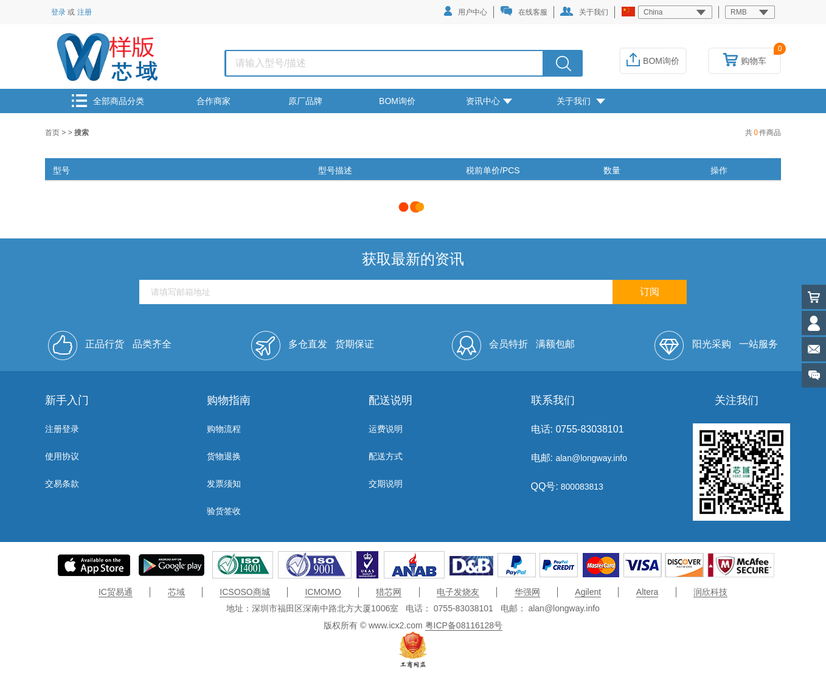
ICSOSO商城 (244, 592)
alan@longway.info (590, 458)
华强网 (527, 592)
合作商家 (213, 101)
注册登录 (62, 429)
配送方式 (386, 456)
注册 (84, 12)
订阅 (649, 292)
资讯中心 (489, 101)
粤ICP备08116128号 (464, 625)
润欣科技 (710, 592)
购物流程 (224, 429)
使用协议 (62, 456)
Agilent (588, 592)
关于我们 (584, 11)
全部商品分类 (108, 100)
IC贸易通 (116, 592)
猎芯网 (388, 592)
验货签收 (224, 511)
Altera (647, 592)
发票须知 (224, 483)
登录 (58, 12)
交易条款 (62, 483)
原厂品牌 (305, 101)
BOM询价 (652, 61)
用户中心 (465, 11)
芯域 (176, 592)
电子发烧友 (458, 592)
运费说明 (386, 429)
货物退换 (224, 456)
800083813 (580, 487)
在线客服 (523, 11)
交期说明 (386, 483)
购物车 (744, 61)
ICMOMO (323, 592)
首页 (53, 132)
